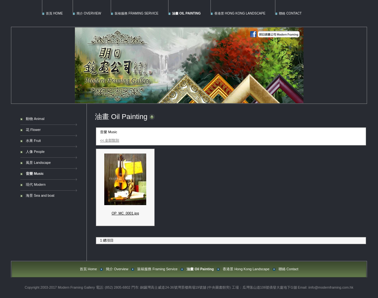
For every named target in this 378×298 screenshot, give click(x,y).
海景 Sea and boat (40, 195)
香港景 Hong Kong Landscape (239, 13)
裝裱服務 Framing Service (136, 13)
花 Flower (33, 130)
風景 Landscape (38, 162)
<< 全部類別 (109, 140)
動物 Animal (35, 119)
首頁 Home (54, 13)
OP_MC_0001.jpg (125, 213)
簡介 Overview (89, 13)
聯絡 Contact (290, 13)
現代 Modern (36, 184)
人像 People (35, 152)
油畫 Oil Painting (186, 13)
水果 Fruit (33, 141)
